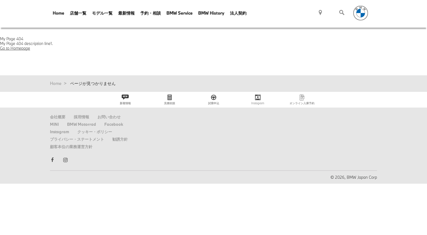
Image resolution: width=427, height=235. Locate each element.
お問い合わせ (109, 116)
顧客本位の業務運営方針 (71, 146)
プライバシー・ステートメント (77, 139)
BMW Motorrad (81, 124)
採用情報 (81, 116)
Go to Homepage (15, 48)
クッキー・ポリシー (94, 131)
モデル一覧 (102, 13)
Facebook (113, 124)
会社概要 (57, 116)
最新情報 (126, 13)
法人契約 (238, 13)
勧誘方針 (120, 139)
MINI (54, 124)
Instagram (59, 131)
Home (58, 13)
